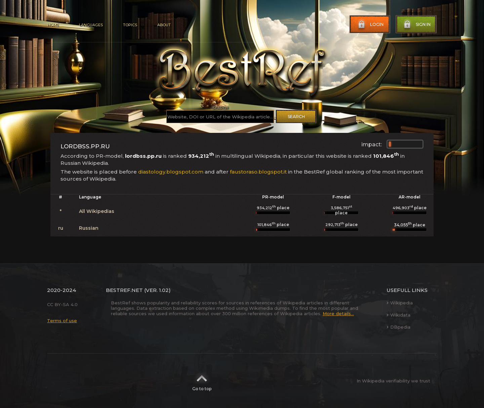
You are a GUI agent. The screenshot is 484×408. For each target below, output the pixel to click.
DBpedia (398, 327)
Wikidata (398, 315)
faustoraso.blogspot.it (258, 172)
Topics (130, 25)
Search (296, 116)
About (164, 25)
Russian (88, 228)
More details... (338, 313)
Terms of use (62, 320)
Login (370, 24)
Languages (91, 25)
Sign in (416, 24)
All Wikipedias (96, 211)
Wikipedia (400, 302)
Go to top (202, 380)
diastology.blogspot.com (170, 172)
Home (53, 25)
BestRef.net (124, 290)
